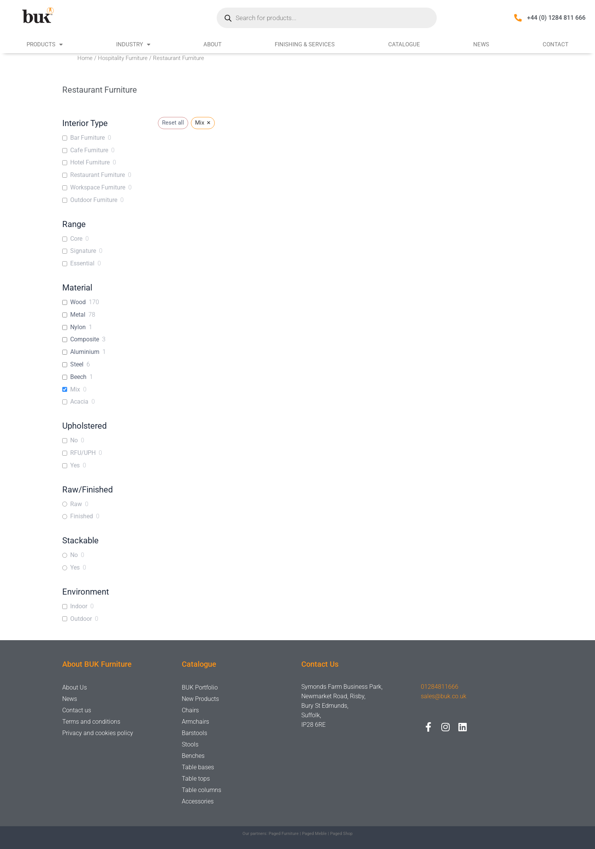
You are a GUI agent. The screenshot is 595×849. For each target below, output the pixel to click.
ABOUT (212, 44)
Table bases (198, 767)
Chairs (190, 710)
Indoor (78, 606)
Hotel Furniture (90, 162)
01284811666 (439, 686)
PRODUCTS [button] (45, 44)
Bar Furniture (87, 137)
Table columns (201, 790)
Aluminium (84, 351)
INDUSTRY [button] (133, 44)
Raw (76, 504)
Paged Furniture (284, 833)
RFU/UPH (83, 452)
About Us (74, 687)
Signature (83, 250)
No (74, 440)
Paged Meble (314, 833)
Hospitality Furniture (123, 58)
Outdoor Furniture (93, 200)
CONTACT (555, 44)
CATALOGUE (404, 44)
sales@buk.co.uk (443, 696)
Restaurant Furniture (97, 174)
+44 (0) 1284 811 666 (556, 17)
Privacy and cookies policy (97, 733)
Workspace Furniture (97, 187)
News (69, 698)
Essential (82, 263)
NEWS (481, 44)
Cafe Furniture (89, 150)
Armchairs (195, 721)
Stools (190, 744)
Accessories (198, 801)
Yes (75, 465)
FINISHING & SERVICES (305, 44)
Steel (76, 364)
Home (85, 58)
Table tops (196, 778)
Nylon (78, 327)
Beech (78, 376)
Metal (77, 314)
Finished (81, 516)
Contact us (76, 710)
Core (76, 238)
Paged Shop (341, 833)
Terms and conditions (91, 721)
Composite (84, 339)
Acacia (79, 401)
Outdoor (81, 618)
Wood (78, 302)
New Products (200, 698)
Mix (75, 389)
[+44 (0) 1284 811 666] (518, 18)
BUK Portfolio (200, 687)
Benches (193, 755)
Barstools (194, 733)
